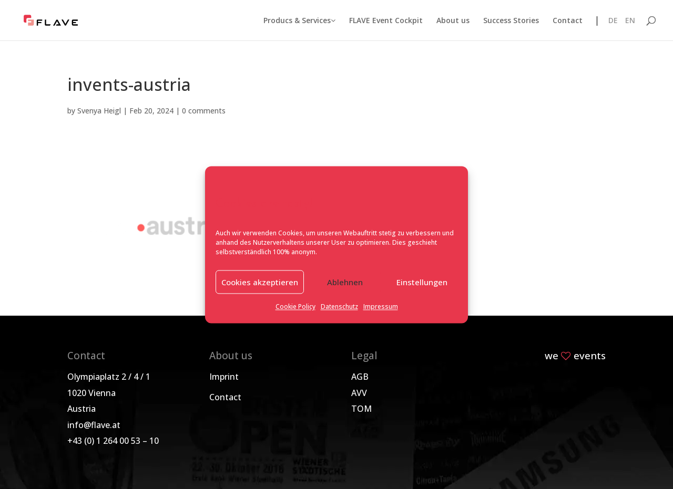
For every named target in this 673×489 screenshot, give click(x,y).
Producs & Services (299, 21)
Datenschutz (339, 307)
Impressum (380, 307)
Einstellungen (421, 282)
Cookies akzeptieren (259, 282)
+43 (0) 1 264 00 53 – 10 (113, 440)
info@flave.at (93, 425)
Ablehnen (345, 282)
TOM (361, 408)
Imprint (224, 376)
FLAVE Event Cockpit (386, 21)
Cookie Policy (295, 307)
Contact (568, 21)
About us (453, 21)
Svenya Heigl (99, 111)
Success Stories (511, 21)
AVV (359, 393)
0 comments (204, 111)
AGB (360, 376)
